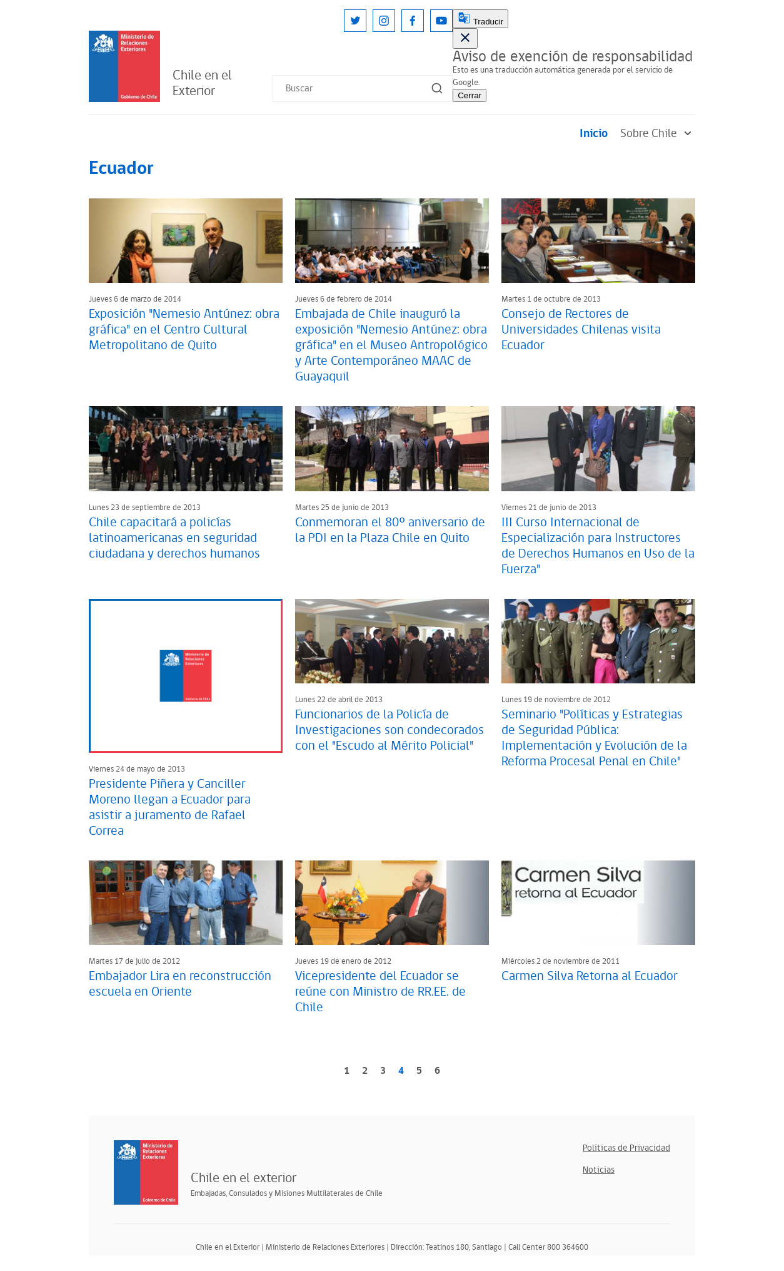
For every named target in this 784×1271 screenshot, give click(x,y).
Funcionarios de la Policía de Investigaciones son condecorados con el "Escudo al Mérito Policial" (389, 730)
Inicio (594, 133)
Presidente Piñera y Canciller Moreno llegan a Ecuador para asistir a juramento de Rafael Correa (170, 807)
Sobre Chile (657, 133)
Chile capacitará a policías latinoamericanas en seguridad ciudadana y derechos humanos (174, 538)
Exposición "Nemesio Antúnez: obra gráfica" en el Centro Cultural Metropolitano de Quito (184, 330)
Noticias (599, 1170)
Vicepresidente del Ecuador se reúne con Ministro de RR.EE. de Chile (380, 992)
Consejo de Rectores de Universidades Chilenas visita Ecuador (581, 330)
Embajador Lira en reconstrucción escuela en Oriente (180, 984)
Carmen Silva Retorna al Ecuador (589, 976)
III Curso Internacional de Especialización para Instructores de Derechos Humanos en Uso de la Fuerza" (598, 546)
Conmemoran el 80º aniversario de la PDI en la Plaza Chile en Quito (390, 530)
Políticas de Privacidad (626, 1148)
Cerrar (469, 95)
